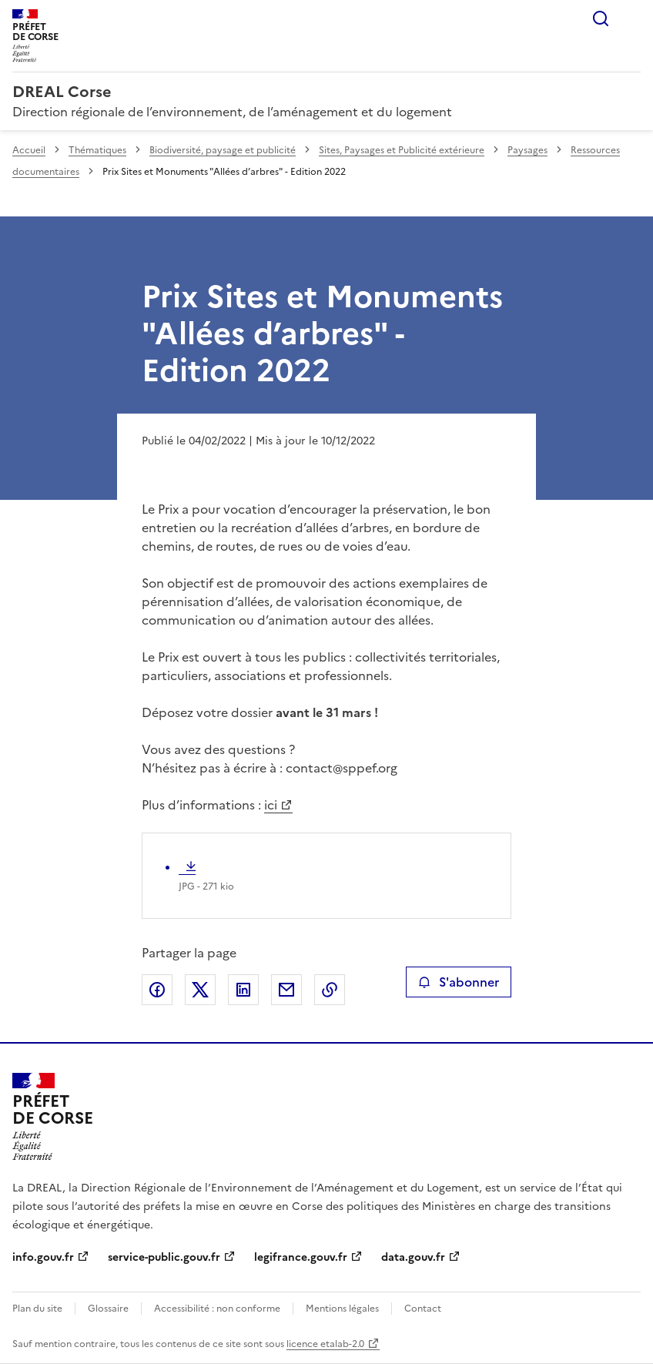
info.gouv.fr (43, 1257)
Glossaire (108, 1308)
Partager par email (286, 989)
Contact (422, 1308)
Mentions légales (342, 1308)
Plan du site (37, 1308)
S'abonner (458, 982)
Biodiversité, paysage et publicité (222, 150)
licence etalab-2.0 (325, 1344)
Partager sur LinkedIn (243, 989)
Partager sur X (200, 989)
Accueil (28, 150)
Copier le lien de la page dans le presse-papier (329, 989)
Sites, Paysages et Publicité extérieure (401, 150)
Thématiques (97, 150)
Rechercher (600, 18)
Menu (631, 18)
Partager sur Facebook (157, 989)
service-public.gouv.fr (164, 1257)
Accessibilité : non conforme (217, 1308)
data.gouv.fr (413, 1257)
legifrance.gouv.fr (300, 1257)
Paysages (527, 150)
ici (270, 805)
